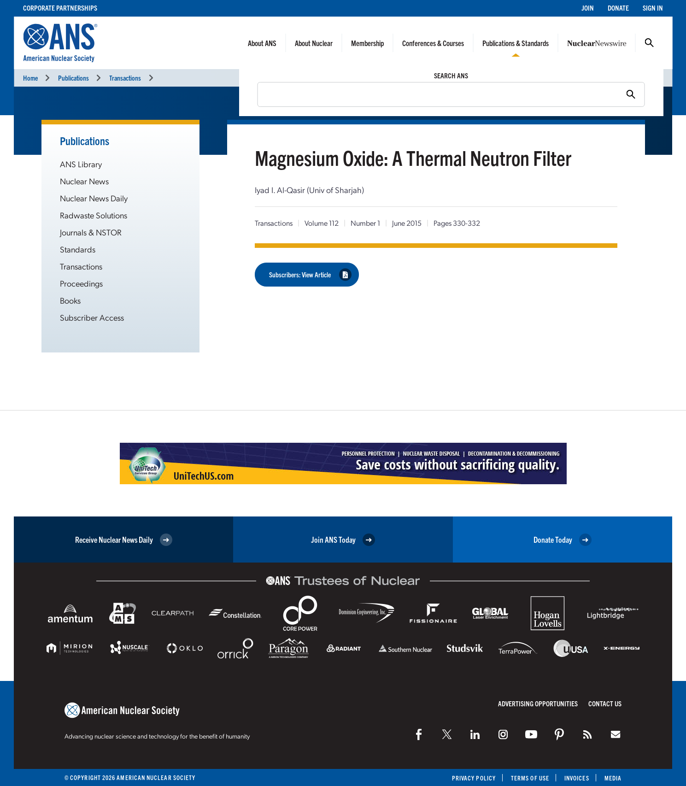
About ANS (262, 42)
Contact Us (605, 703)
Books (70, 300)
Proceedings (81, 283)
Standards (77, 249)
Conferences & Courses (433, 42)
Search (649, 43)
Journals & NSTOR (91, 232)
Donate (618, 7)
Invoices (576, 778)
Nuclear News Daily (94, 198)
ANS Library (81, 163)
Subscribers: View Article (310, 274)
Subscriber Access (92, 317)
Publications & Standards (515, 42)
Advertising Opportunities (538, 703)
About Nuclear (314, 42)
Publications (73, 77)
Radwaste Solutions (93, 215)
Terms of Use (530, 778)
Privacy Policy (474, 778)
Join (587, 7)
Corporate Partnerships (60, 7)
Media (613, 778)
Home (30, 77)
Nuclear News (84, 181)
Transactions (125, 77)
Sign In (653, 7)
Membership (367, 42)
